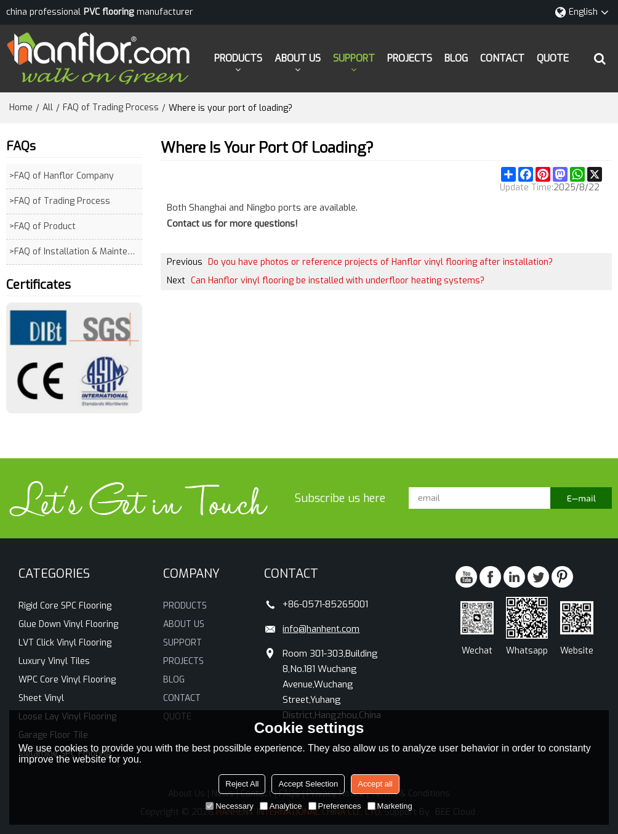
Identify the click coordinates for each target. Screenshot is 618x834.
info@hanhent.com (321, 629)
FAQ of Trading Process (111, 107)
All (47, 107)
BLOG (456, 58)
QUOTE (553, 58)
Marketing (389, 806)
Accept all (375, 783)
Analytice (281, 806)
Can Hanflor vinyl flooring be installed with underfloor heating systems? (337, 280)
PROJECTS (409, 58)
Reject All (242, 783)
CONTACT (502, 58)
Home (21, 107)
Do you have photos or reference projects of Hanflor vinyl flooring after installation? (380, 262)
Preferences (334, 806)
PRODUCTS (238, 58)
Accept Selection (308, 783)
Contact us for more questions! (232, 223)
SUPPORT (354, 58)
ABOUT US (298, 58)
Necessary (229, 806)
